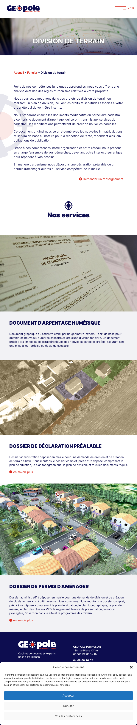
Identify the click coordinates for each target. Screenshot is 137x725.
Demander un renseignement (101, 179)
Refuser (68, 706)
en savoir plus (21, 472)
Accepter (68, 695)
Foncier (32, 73)
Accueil (19, 73)
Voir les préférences (68, 716)
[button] (131, 667)
